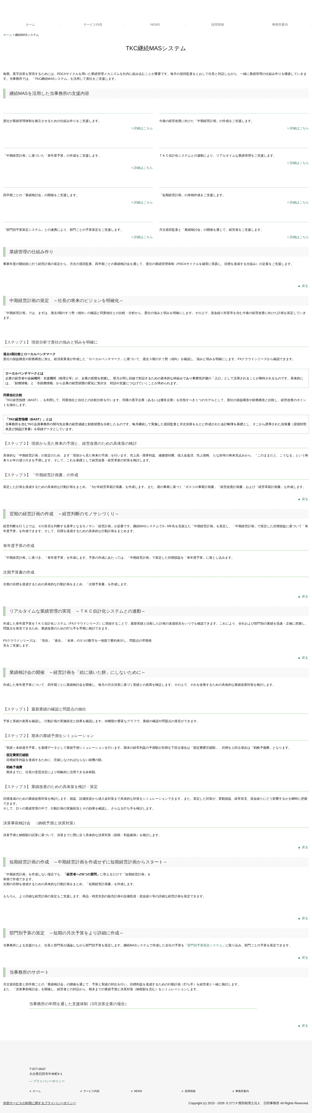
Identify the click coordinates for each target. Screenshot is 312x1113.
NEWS (155, 24)
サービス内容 (92, 24)
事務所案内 (280, 24)
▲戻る (303, 286)
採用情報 (217, 24)
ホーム (30, 24)
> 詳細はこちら (142, 128)
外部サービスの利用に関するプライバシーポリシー (39, 1103)
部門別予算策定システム (204, 945)
